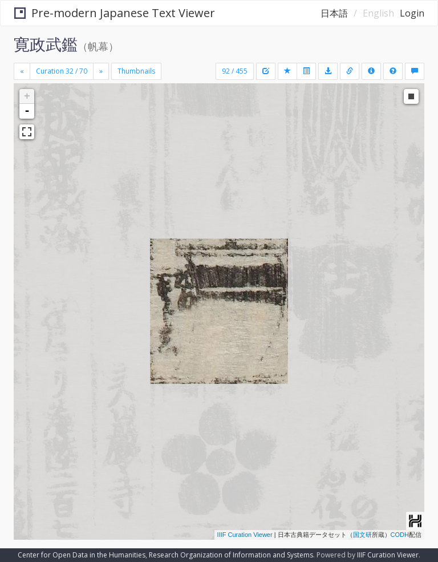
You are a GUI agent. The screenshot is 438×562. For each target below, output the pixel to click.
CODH (400, 534)
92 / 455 (235, 71)
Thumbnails (136, 71)
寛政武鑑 (46, 44)
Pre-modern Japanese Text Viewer (114, 13)
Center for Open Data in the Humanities (81, 555)
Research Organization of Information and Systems (231, 555)
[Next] (101, 71)
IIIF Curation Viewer (245, 534)
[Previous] (22, 71)
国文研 (362, 534)
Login (412, 13)
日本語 (334, 13)
